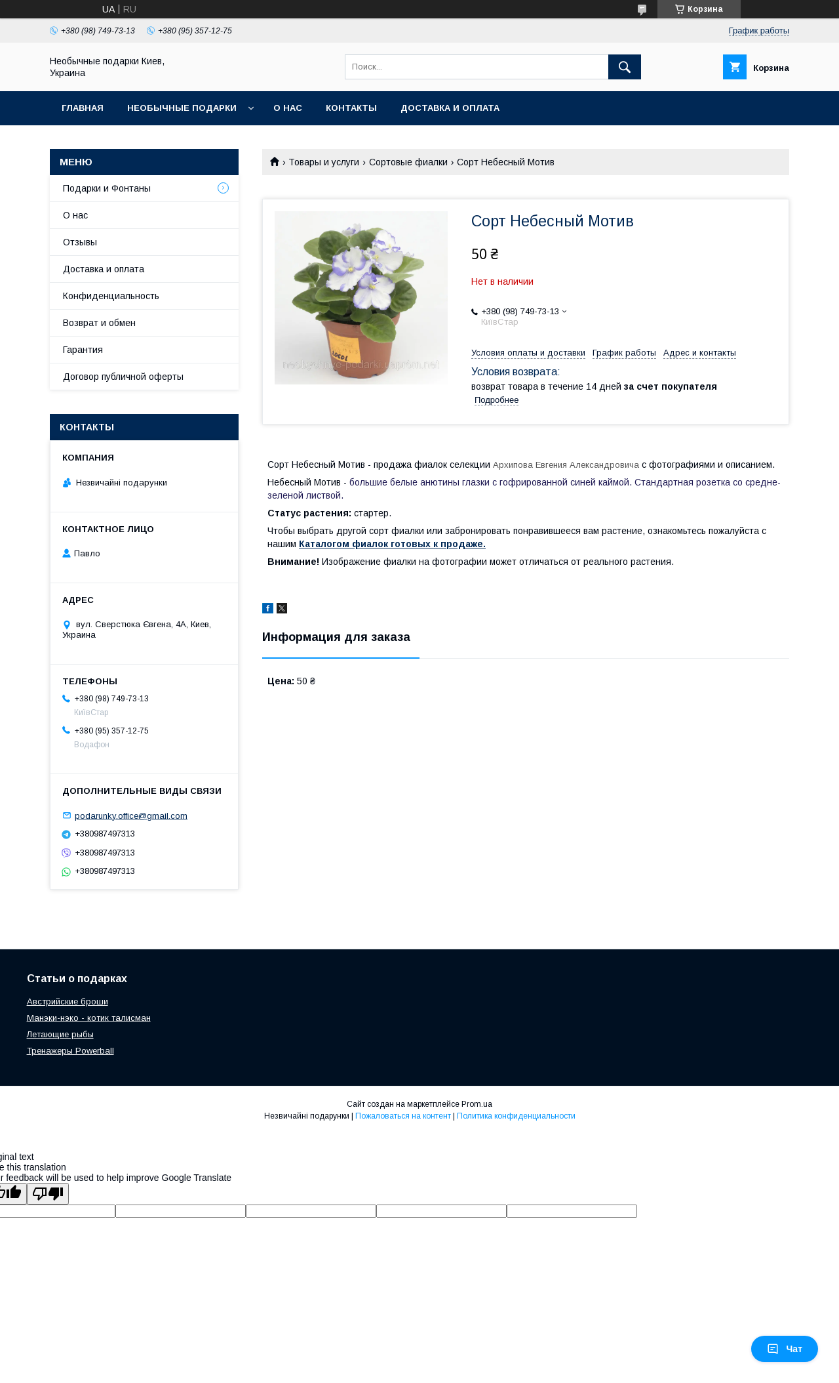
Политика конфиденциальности (516, 1116)
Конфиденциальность (111, 296)
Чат (784, 1349)
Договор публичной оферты (123, 376)
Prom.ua (476, 1104)
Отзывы (80, 242)
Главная (83, 108)
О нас (287, 108)
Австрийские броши (67, 1001)
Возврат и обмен (99, 323)
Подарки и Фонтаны (107, 188)
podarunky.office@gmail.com (131, 815)
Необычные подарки (182, 108)
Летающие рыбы (60, 1034)
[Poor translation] (48, 1194)
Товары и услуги (323, 162)
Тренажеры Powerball (70, 1051)
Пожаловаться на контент (403, 1116)
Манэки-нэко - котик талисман (89, 1018)
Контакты (351, 108)
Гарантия (83, 349)
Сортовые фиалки (408, 162)
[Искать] (624, 66)
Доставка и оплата (449, 108)
